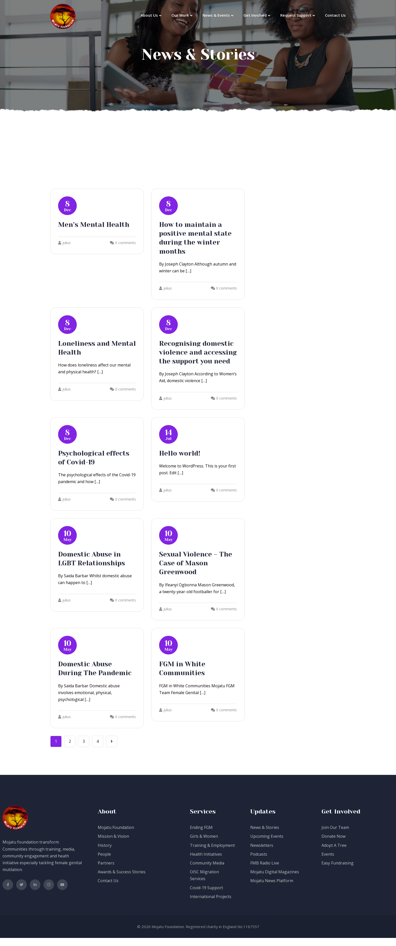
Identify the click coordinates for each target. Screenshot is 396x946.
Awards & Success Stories (121, 880)
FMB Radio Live (264, 871)
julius (64, 242)
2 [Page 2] (70, 749)
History (105, 853)
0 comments (125, 242)
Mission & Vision (113, 844)
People (104, 862)
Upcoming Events (266, 844)
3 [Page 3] (84, 749)
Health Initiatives (206, 862)
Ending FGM (201, 835)
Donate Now (333, 844)
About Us (149, 15)
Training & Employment (212, 853)
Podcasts (258, 862)
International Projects (210, 904)
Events (327, 862)
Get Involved (255, 15)
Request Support (295, 15)
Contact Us (335, 15)
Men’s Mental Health (96, 224)
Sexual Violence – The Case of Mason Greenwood (198, 571)
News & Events (216, 15)
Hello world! (181, 461)
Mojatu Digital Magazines (274, 880)
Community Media (207, 871)
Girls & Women (204, 844)
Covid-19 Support (206, 895)
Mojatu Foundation (116, 835)
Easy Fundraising (337, 871)
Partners (106, 871)
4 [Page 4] (97, 749)
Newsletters (261, 853)
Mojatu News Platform (271, 888)
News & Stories (264, 835)
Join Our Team (335, 835)
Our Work (180, 15)
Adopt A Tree (333, 853)
